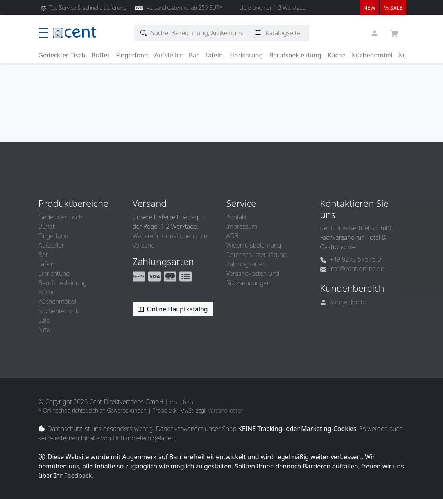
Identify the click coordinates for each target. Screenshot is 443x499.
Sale (44, 320)
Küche (337, 55)
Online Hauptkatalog (173, 309)
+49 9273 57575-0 (350, 259)
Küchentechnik (59, 311)
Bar (194, 55)
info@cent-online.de (352, 268)
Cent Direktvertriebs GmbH (357, 228)
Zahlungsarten (246, 264)
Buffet (100, 55)
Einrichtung (246, 55)
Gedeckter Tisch (62, 55)
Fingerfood (132, 55)
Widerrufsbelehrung (254, 245)
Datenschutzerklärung (256, 254)
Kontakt (236, 217)
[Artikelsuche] (144, 33)
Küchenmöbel (372, 55)
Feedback (78, 475)
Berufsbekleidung (295, 55)
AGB (232, 236)
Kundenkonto (343, 302)
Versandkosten (225, 410)
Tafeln (214, 55)
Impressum (241, 226)
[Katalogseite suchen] (258, 33)
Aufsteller (168, 55)
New (44, 329)
